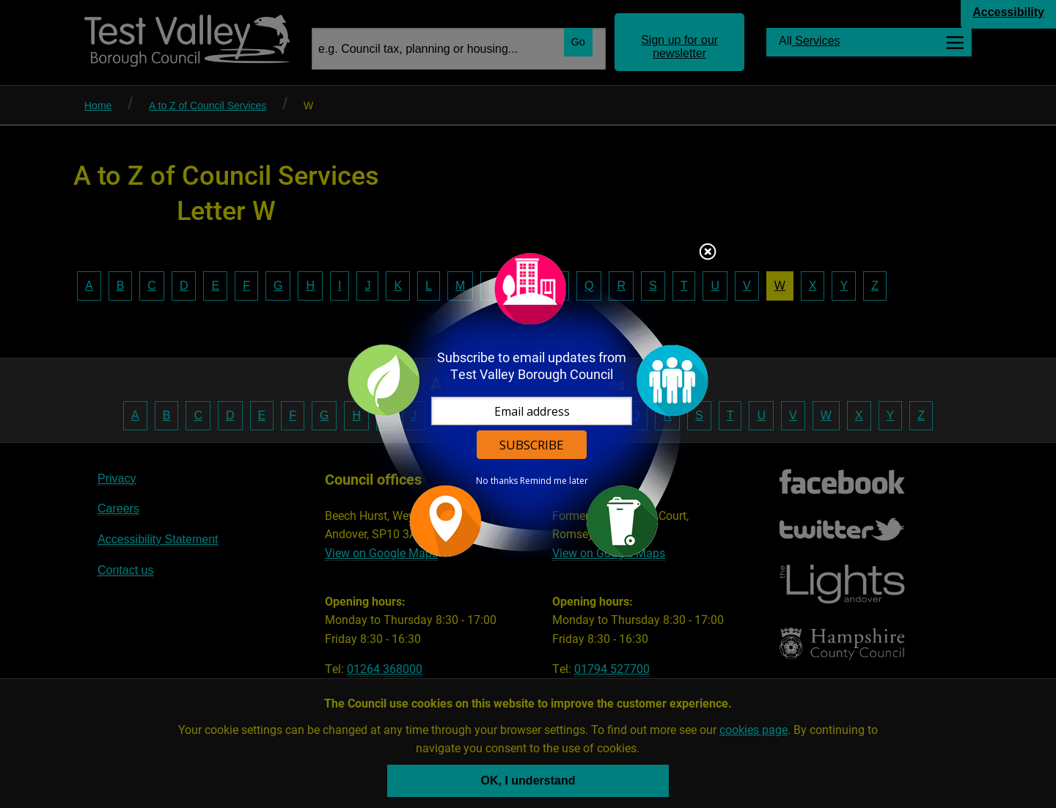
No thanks (497, 481)
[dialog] (528, 404)
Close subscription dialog (708, 253)
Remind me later (554, 481)
